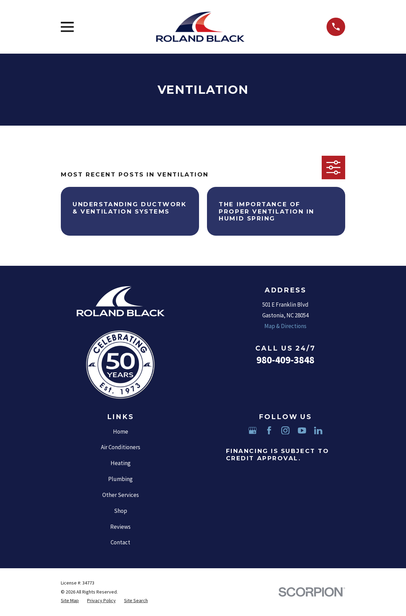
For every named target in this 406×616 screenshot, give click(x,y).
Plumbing (120, 479)
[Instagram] (285, 430)
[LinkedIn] (318, 430)
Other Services (120, 495)
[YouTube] (302, 430)
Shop (120, 511)
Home (120, 431)
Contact (120, 542)
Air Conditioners (120, 447)
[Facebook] (269, 430)
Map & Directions (285, 326)
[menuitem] (70, 600)
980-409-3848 (285, 360)
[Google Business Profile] (252, 430)
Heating (121, 463)
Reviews (120, 527)
